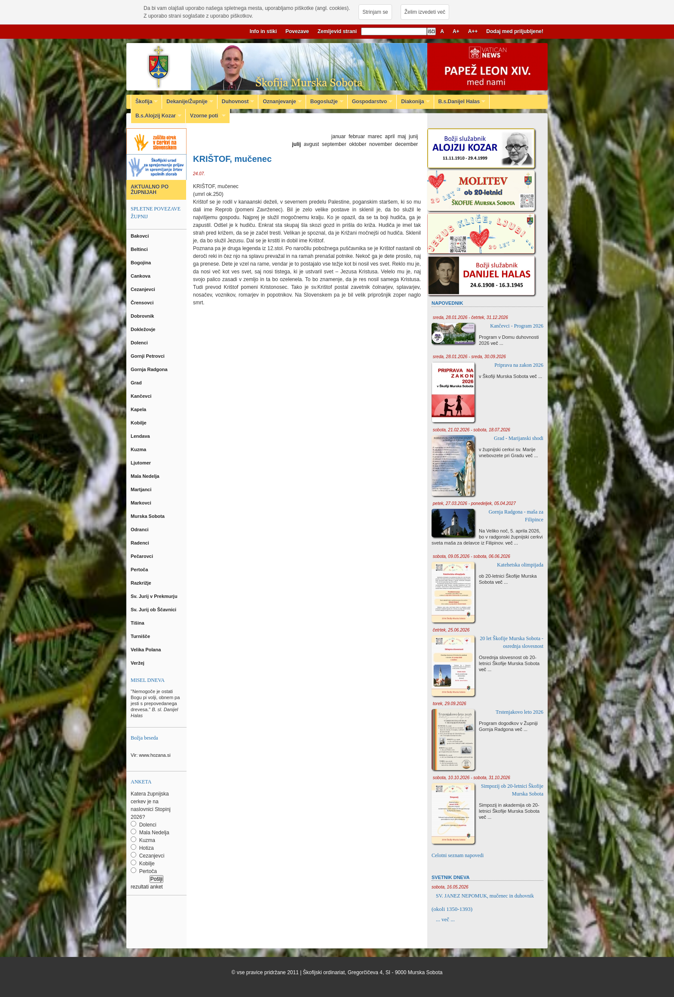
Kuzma (139, 449)
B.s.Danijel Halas (460, 102)
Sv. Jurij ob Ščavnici (154, 609)
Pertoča (140, 569)
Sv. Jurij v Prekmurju (155, 596)
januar (338, 136)
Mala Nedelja (146, 476)
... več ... (445, 919)
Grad (137, 382)
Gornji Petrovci (148, 356)
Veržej (138, 663)
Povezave (297, 31)
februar (357, 136)
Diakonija (413, 102)
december (406, 144)
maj (402, 136)
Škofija (144, 102)
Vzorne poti (206, 116)
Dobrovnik (143, 316)
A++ (473, 31)
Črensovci (143, 302)
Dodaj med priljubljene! (514, 31)
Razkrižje (142, 582)
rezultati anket (147, 887)
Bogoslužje (324, 102)
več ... (497, 343)
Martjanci (142, 489)
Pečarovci (142, 556)
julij (296, 144)
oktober (357, 144)
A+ (456, 31)
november (380, 144)
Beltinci (140, 249)
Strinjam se (375, 12)
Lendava (141, 436)
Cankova (141, 276)
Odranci (140, 529)
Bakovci (140, 235)
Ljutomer (141, 462)
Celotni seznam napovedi (458, 855)
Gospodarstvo (370, 102)
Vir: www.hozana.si (151, 755)
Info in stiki (263, 31)
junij (413, 136)
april (390, 136)
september (334, 144)
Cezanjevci (143, 289)
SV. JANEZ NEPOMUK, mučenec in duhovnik (485, 896)
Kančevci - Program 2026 (516, 326)
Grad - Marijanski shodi (518, 438)
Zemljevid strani (337, 31)
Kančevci (142, 396)
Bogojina (141, 262)
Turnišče (142, 636)
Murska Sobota (149, 516)
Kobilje (139, 422)
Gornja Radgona (150, 369)
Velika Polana (146, 649)
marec (375, 136)
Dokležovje (144, 329)
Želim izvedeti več (424, 12)
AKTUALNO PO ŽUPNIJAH (149, 189)
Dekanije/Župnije (187, 102)
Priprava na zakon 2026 (518, 365)
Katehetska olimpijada (520, 565)
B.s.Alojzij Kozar (156, 116)
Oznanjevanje (279, 102)
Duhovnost (236, 102)
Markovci (142, 502)
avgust (311, 144)
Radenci (141, 542)
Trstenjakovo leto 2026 (519, 712)
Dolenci (140, 342)
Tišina (138, 622)
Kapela (139, 409)
